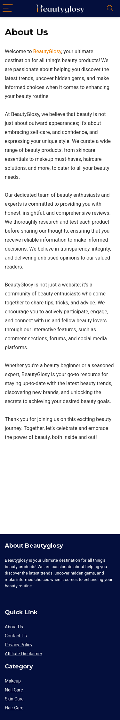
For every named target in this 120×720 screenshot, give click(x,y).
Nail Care (14, 689)
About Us (14, 626)
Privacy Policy (18, 644)
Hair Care (14, 707)
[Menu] (7, 8)
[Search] (110, 8)
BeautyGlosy (47, 51)
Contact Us (16, 635)
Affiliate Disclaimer (23, 653)
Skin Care (14, 698)
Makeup (13, 680)
